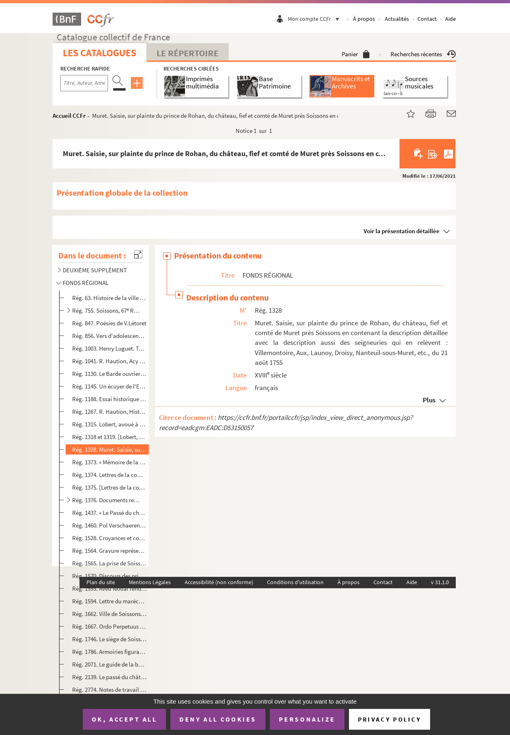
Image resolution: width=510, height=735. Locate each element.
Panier (356, 54)
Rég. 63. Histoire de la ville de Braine (109, 298)
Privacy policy (389, 719)
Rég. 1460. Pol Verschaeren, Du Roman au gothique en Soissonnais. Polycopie (109, 525)
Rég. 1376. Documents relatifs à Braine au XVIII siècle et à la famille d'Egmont (106, 500)
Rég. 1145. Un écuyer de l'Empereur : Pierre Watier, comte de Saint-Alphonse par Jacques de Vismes (109, 386)
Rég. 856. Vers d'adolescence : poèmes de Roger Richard (109, 336)
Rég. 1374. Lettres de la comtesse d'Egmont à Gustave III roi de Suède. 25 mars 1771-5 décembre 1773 (109, 475)
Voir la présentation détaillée (401, 231)
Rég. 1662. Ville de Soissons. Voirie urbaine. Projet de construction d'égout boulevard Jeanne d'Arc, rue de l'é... (109, 614)
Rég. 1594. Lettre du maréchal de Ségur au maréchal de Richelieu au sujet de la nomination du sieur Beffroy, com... (109, 601)
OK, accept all (124, 719)
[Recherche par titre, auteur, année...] (84, 83)
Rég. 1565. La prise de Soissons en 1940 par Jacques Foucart (109, 563)
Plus (429, 399)
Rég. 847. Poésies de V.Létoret (109, 323)
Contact (427, 18)
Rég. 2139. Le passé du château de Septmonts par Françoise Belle (109, 677)
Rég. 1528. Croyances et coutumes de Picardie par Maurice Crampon (109, 538)
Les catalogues (99, 52)
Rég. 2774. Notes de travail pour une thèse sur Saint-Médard (109, 689)
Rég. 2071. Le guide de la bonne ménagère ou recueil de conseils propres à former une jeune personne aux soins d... (109, 664)
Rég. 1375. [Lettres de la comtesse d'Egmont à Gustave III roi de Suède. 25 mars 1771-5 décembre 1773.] (109, 487)
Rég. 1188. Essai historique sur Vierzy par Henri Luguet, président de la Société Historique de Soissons (109, 399)
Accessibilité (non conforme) (219, 582)
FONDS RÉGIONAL (85, 283)
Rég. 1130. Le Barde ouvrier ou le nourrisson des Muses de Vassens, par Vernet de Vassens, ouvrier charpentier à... (109, 373)
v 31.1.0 (440, 582)
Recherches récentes (423, 54)
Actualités (397, 18)
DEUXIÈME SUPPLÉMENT (95, 270)
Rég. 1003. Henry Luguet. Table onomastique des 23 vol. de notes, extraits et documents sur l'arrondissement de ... (109, 348)
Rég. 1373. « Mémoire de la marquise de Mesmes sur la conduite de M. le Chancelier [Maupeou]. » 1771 (109, 462)
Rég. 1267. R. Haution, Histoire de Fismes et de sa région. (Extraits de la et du (109, 411)
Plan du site (100, 582)
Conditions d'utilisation (295, 582)
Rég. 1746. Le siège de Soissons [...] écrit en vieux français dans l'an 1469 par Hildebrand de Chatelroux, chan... (109, 639)
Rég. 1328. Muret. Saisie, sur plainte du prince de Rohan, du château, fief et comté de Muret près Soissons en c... (109, 449)
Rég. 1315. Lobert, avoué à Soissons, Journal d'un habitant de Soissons (109, 424)
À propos (364, 18)
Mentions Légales (150, 582)
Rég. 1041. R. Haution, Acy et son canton (109, 361)
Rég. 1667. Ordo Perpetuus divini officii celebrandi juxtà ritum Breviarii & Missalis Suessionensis (109, 626)
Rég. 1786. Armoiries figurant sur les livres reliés (109, 652)
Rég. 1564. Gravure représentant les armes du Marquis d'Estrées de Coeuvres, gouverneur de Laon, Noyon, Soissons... (109, 550)
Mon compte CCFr (315, 19)
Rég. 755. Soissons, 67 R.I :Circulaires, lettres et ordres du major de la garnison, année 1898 (106, 310)
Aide (450, 18)
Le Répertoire (188, 53)
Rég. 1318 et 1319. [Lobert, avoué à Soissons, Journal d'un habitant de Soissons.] (109, 437)
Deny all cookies (217, 719)
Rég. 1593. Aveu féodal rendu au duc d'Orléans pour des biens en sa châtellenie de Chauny (109, 588)
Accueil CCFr (69, 115)
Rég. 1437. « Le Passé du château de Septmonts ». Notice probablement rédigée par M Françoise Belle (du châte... (109, 512)
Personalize (307, 719)
